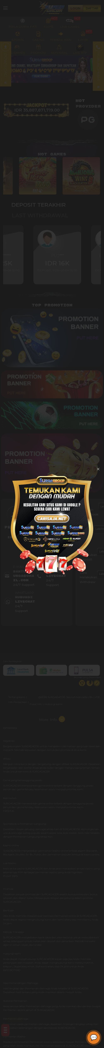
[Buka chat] (93, 1037)
